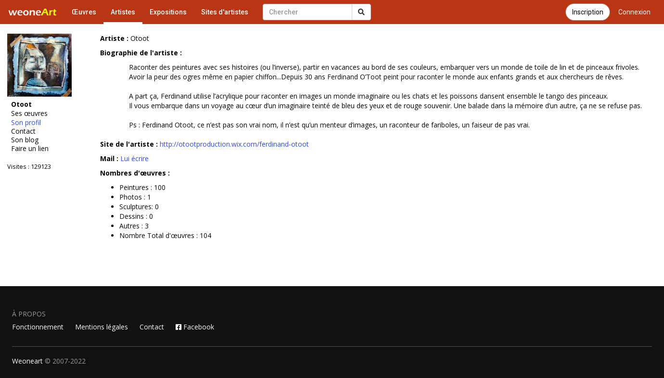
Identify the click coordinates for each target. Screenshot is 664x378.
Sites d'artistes (224, 12)
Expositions (168, 12)
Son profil (26, 122)
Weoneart (27, 360)
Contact (23, 131)
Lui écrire (134, 158)
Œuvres (84, 12)
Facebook (195, 326)
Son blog (24, 140)
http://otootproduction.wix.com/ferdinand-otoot (234, 144)
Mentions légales (101, 326)
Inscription (587, 12)
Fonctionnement (38, 326)
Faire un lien (30, 148)
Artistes (123, 12)
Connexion (634, 12)
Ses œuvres (29, 113)
